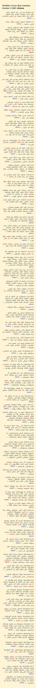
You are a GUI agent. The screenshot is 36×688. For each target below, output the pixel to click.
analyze (29, 18)
